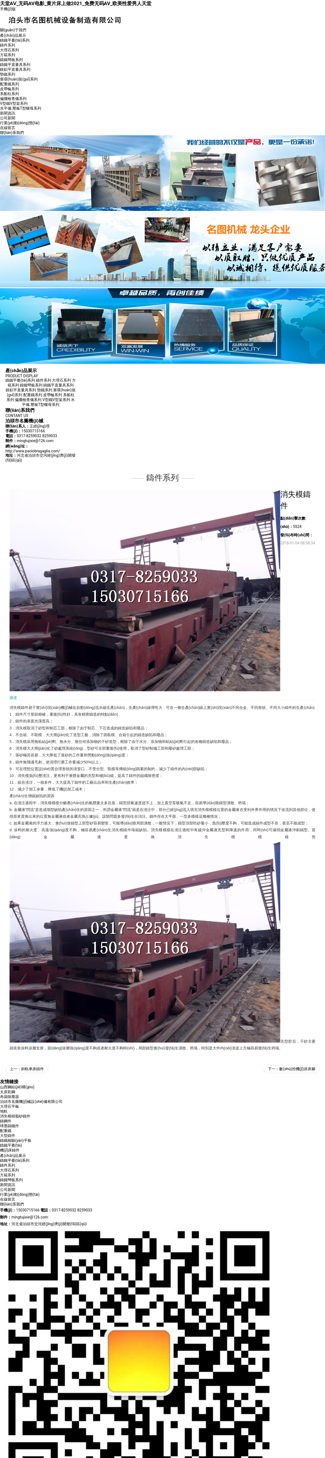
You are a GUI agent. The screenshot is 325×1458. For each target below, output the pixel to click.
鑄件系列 (7, 45)
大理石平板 (9, 1106)
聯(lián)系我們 (12, 132)
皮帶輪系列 (9, 89)
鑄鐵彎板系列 (11, 60)
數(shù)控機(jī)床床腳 (297, 1069)
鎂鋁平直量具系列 (15, 69)
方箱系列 (7, 55)
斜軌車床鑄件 (32, 1069)
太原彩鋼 (7, 1092)
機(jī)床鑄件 (10, 1150)
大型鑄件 (7, 1135)
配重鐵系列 (9, 84)
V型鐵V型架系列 (14, 103)
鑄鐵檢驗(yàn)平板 (15, 1140)
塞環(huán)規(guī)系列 (19, 79)
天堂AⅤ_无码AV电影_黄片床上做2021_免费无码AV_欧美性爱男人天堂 (75, 3)
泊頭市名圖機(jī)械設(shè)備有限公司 (31, 1101)
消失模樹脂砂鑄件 (15, 1116)
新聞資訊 (7, 113)
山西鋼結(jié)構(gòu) (17, 1087)
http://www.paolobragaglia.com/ (32, 451)
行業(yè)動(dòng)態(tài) (20, 123)
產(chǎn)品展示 (13, 35)
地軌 (4, 1111)
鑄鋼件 (5, 1121)
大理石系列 (9, 50)
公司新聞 (7, 118)
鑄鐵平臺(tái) (11, 1145)
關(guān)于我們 (13, 30)
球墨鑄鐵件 (9, 1126)
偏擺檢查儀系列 (13, 98)
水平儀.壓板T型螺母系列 (20, 108)
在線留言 (7, 128)
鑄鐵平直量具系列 (15, 64)
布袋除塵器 (9, 1097)
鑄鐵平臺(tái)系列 (15, 40)
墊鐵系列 (7, 74)
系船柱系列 (9, 94)
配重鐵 (5, 1131)
